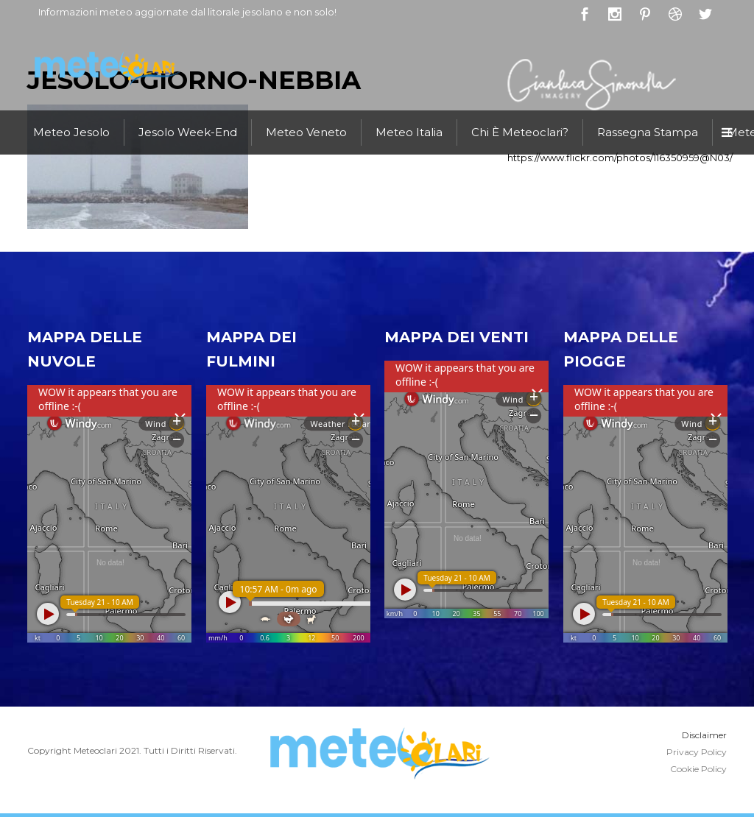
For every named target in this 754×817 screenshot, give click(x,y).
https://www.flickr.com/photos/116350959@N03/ (620, 157)
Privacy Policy (696, 751)
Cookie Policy (698, 768)
